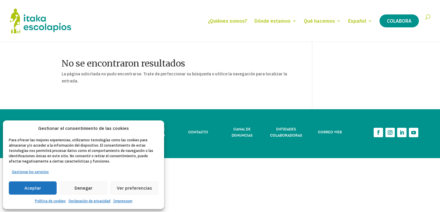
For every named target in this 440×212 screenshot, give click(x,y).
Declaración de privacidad (89, 201)
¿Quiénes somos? (227, 21)
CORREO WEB (330, 132)
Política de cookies (50, 201)
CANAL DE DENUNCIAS (242, 132)
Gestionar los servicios (30, 172)
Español (357, 21)
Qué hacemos (319, 21)
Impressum (122, 201)
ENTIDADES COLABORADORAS (286, 132)
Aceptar (32, 188)
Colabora (399, 21)
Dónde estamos (272, 21)
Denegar (83, 188)
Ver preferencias (134, 188)
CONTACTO (198, 132)
